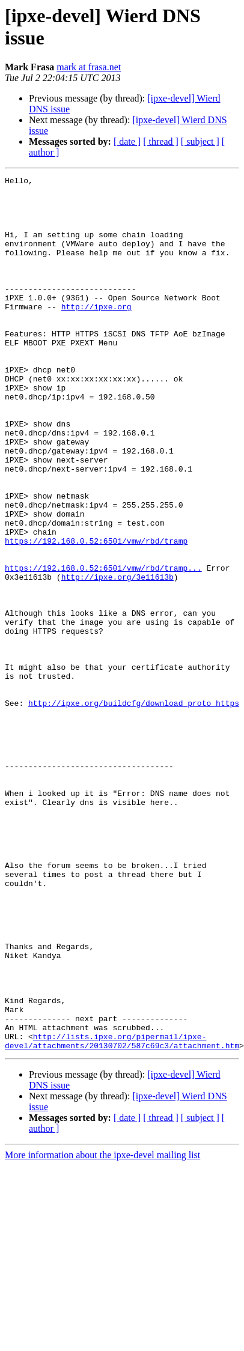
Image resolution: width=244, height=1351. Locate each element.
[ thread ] (160, 141)
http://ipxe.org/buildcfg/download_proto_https (133, 798)
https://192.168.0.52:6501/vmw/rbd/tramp (96, 614)
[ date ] (127, 141)
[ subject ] (200, 141)
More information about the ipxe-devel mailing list (102, 1319)
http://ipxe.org (96, 333)
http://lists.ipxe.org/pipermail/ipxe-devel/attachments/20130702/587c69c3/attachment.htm (122, 1204)
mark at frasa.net (88, 67)
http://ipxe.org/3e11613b (117, 657)
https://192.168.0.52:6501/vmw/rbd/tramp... (103, 647)
